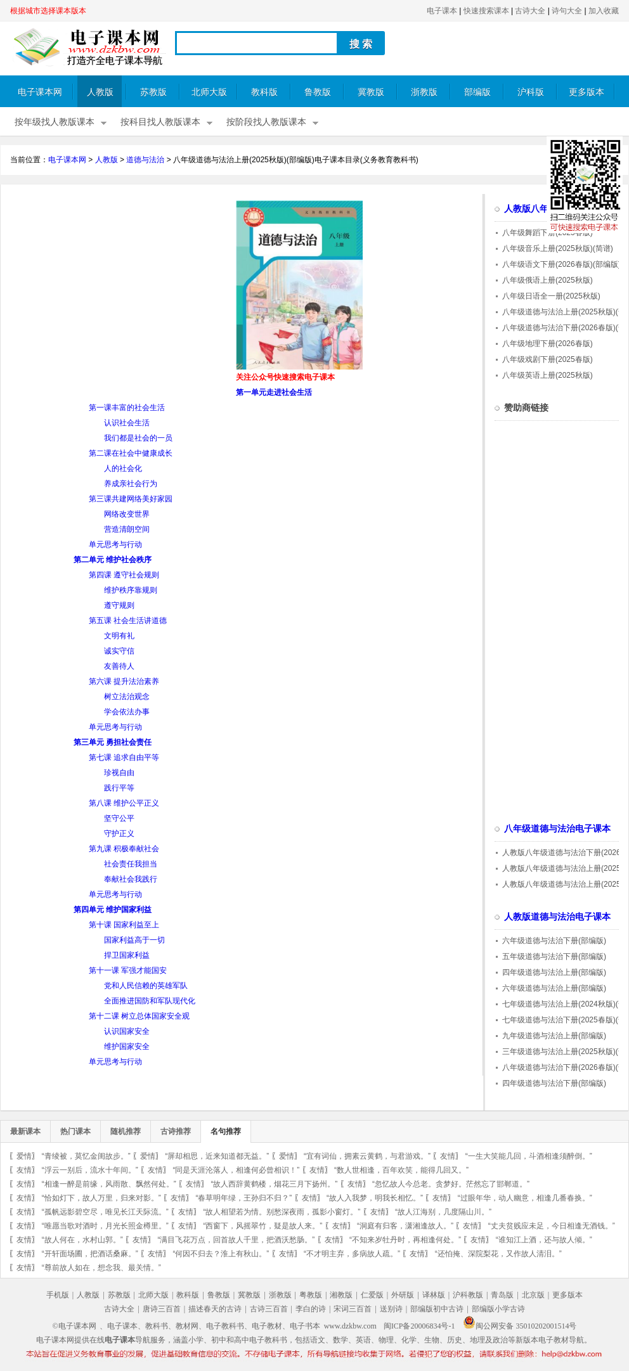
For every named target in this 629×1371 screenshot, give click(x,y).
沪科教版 (468, 1295)
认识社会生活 (127, 422)
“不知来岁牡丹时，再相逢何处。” (405, 1239)
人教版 (100, 92)
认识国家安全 (127, 1031)
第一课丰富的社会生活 (127, 407)
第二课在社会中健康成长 (130, 453)
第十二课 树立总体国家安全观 (139, 1016)
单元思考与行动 (115, 544)
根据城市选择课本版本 (48, 10)
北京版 (533, 1295)
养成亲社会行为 (130, 483)
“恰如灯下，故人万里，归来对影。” (101, 1198)
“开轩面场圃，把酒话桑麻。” (90, 1253)
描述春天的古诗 (215, 1308)
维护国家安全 (127, 1046)
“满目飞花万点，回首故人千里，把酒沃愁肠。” (235, 1239)
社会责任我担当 (130, 863)
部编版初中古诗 (437, 1308)
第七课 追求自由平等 (124, 757)
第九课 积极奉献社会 (124, 848)
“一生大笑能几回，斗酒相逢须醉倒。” (528, 1156)
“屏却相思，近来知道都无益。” (217, 1156)
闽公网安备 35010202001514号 (519, 1326)
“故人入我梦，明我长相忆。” (375, 1198)
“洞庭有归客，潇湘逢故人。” (405, 1225)
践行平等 (119, 787)
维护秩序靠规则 (130, 590)
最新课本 (25, 1131)
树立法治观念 (127, 696)
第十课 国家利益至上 (124, 924)
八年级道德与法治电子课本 (557, 829)
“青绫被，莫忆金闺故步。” (86, 1156)
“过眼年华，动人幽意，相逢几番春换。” (525, 1198)
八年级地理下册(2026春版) (547, 343)
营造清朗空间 (127, 529)
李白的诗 (310, 1308)
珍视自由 (119, 772)
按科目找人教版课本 (160, 122)
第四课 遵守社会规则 (124, 574)
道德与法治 (145, 159)
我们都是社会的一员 (138, 438)
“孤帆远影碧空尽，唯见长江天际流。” (105, 1211)
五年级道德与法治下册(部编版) (554, 956)
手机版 (57, 1295)
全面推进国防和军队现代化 (149, 1000)
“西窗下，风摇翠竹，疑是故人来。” (262, 1225)
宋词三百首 (353, 1308)
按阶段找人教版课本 (266, 122)
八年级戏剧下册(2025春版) (547, 359)
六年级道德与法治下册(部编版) (554, 940)
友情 (447, 1156)
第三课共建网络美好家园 (130, 498)
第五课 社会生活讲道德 (128, 620)
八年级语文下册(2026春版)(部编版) (561, 264)
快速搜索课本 (486, 10)
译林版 (433, 1295)
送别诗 (391, 1308)
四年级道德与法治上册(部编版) (554, 972)
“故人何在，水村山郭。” (82, 1239)
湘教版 (341, 1295)
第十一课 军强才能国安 (128, 970)
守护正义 (119, 833)
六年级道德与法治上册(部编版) (554, 988)
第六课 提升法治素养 (124, 681)
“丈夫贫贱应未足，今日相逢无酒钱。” (551, 1225)
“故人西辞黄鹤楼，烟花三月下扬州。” (274, 1184)
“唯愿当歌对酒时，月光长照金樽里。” (105, 1225)
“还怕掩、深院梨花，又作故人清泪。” (498, 1253)
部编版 (477, 92)
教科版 (264, 92)
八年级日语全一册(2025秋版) (551, 296)
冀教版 (371, 92)
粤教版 (310, 1295)
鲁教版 (317, 92)
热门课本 (75, 1131)
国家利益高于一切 (134, 940)
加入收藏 (603, 10)
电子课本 (442, 10)
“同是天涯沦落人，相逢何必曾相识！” (235, 1170)
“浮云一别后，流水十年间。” (90, 1170)
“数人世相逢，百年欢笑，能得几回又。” (401, 1170)
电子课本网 (40, 92)
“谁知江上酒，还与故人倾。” (544, 1239)
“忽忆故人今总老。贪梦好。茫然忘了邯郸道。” (450, 1184)
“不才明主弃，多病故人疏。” (352, 1253)
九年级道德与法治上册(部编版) (554, 1035)
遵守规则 (119, 605)
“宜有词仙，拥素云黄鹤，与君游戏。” (367, 1156)
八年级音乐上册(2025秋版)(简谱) (557, 248)
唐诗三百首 (162, 1308)
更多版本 (586, 92)
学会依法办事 (127, 711)
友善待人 (119, 666)
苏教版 (153, 92)
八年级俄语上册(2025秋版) (547, 280)
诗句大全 (567, 10)
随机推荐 (125, 1131)
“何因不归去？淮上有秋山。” (220, 1253)
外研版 (402, 1295)
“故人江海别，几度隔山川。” (443, 1211)
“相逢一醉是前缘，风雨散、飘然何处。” (109, 1184)
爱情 (24, 1156)
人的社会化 (123, 468)
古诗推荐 (175, 1131)
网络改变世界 (127, 514)
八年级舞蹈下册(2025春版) (547, 232)
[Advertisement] (116, 289)
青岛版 (502, 1295)
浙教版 (424, 92)
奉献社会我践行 (130, 879)
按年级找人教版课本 (54, 122)
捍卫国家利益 (127, 955)
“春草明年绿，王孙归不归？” (243, 1198)
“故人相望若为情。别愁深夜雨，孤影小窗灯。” (281, 1211)
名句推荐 (226, 1131)
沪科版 (530, 92)
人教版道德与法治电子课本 (557, 917)
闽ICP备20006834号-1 (419, 1326)
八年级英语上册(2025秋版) (547, 375)
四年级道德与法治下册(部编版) (554, 1083)
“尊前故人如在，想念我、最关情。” (101, 1267)
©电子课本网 (74, 1326)
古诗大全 (530, 10)
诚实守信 (119, 651)
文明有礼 (119, 635)
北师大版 (209, 92)
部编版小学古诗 (498, 1308)
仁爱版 (372, 1295)
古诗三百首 (269, 1308)
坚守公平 (119, 818)
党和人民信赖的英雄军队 (146, 985)
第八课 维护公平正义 (124, 803)
